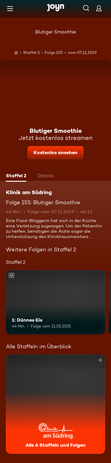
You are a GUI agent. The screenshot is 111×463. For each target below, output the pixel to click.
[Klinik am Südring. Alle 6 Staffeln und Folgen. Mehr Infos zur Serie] (55, 404)
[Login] (99, 8)
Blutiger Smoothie (55, 32)
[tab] (16, 176)
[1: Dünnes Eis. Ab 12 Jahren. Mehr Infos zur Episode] (55, 302)
